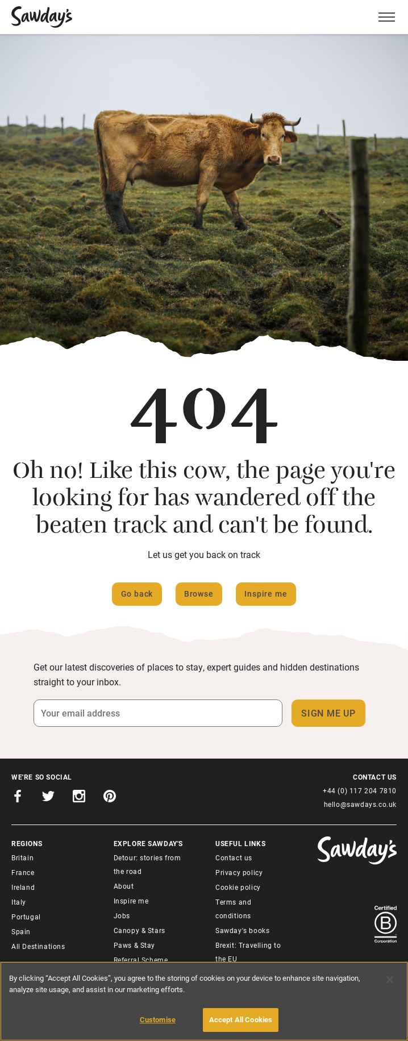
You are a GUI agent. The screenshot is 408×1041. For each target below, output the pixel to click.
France (23, 872)
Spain (21, 931)
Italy (18, 901)
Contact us (233, 857)
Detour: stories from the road (147, 864)
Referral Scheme (141, 959)
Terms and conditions (233, 908)
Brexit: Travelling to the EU (248, 951)
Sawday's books (242, 930)
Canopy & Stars (139, 930)
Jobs (122, 915)
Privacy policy (239, 872)
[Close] (389, 979)
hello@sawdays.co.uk (360, 804)
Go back (137, 593)
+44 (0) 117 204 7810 (360, 790)
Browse (199, 593)
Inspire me (265, 593)
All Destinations (38, 946)
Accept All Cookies (240, 1019)
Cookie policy (238, 887)
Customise (158, 1019)
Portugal (26, 916)
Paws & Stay (135, 945)
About (124, 885)
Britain (22, 857)
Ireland (23, 887)
